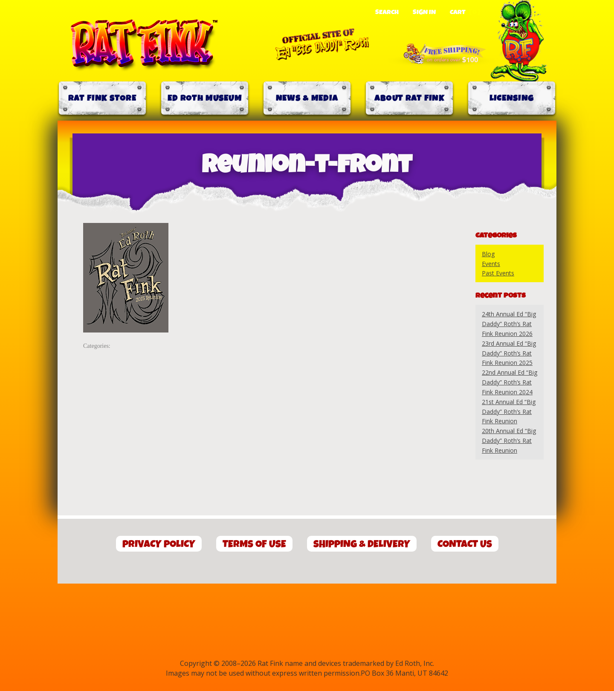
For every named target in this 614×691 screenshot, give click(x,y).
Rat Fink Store (102, 98)
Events (491, 264)
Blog (488, 254)
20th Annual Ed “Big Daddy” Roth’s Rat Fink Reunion (509, 440)
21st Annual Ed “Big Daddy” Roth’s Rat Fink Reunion (509, 411)
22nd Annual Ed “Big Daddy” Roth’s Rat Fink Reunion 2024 (509, 382)
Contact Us (464, 544)
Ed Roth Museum (205, 98)
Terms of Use (254, 544)
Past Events (498, 273)
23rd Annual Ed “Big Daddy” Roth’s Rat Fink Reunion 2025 (509, 353)
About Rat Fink (409, 98)
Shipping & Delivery (361, 544)
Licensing (511, 98)
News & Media (307, 98)
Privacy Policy (158, 544)
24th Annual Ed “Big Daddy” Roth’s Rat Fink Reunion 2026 (509, 324)
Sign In (424, 12)
